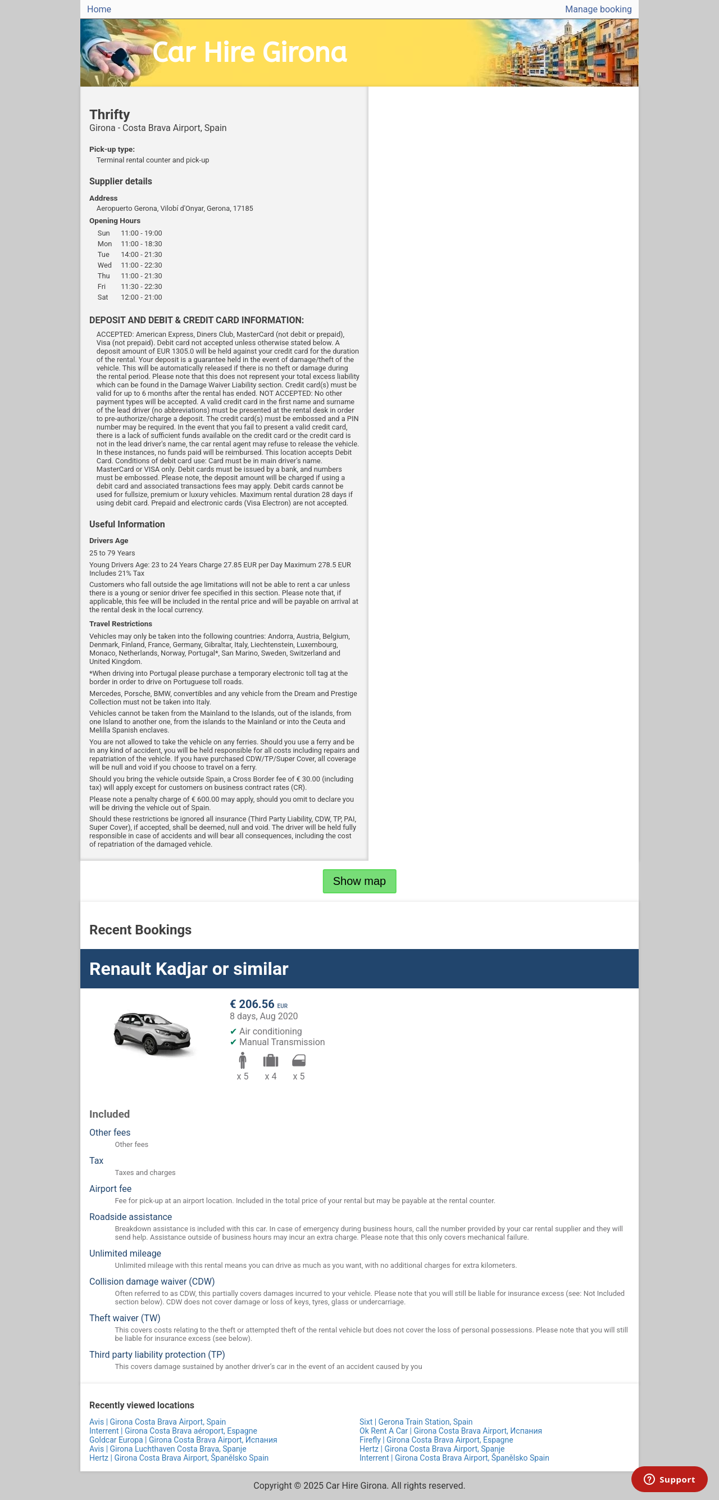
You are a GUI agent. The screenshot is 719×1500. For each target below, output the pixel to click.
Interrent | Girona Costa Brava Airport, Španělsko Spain (454, 1457)
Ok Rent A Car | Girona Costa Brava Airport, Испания (451, 1430)
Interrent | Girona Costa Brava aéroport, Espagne (173, 1430)
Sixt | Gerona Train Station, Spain (416, 1421)
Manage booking (598, 9)
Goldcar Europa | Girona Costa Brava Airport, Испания (183, 1439)
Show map (359, 881)
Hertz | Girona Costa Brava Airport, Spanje (432, 1448)
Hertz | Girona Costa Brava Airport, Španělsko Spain (179, 1457)
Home (99, 9)
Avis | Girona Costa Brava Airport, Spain (157, 1421)
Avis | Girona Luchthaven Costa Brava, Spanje (168, 1448)
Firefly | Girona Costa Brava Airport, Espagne (436, 1439)
